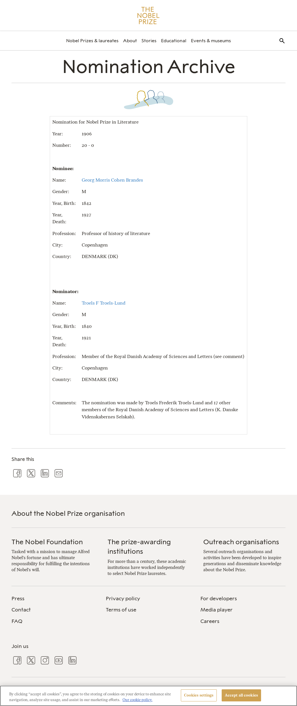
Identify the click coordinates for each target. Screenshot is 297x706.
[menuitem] (92, 40)
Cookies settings (199, 695)
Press (18, 598)
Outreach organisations (241, 542)
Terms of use (121, 610)
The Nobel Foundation (47, 542)
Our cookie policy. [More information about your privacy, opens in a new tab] (137, 700)
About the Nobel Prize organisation (68, 513)
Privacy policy (123, 598)
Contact (21, 610)
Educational (173, 40)
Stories (148, 40)
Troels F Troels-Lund (103, 303)
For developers (218, 598)
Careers (209, 621)
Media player (216, 610)
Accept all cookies (241, 695)
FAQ (17, 621)
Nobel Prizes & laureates (92, 40)
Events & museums (211, 40)
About (130, 40)
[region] (148, 696)
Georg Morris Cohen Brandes (112, 180)
